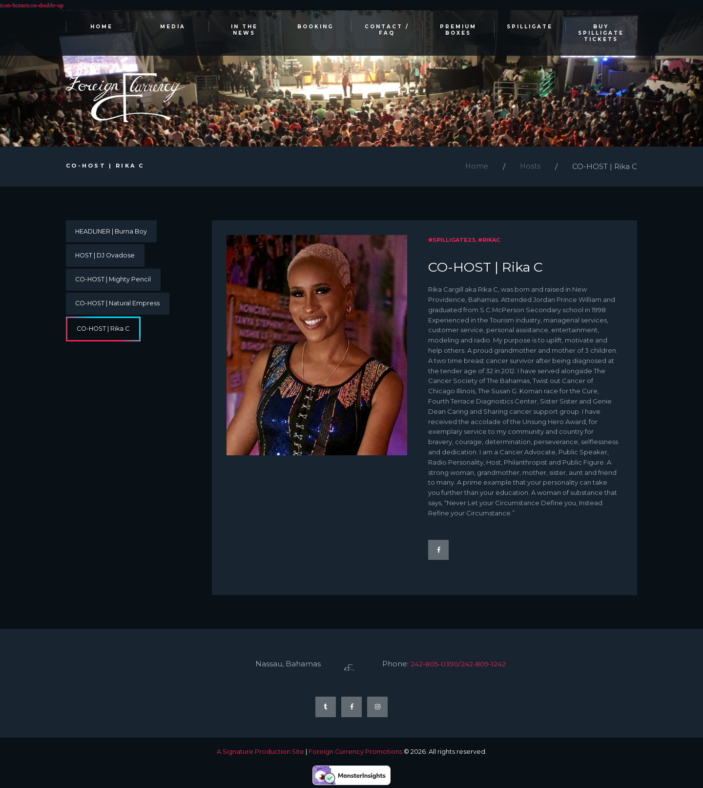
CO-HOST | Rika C (105, 333)
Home (476, 167)
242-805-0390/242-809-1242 (464, 665)
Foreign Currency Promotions (356, 754)
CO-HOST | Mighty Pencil (115, 282)
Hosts (529, 167)
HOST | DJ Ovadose (107, 257)
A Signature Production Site (260, 754)
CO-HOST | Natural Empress (119, 307)
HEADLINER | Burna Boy (113, 232)
